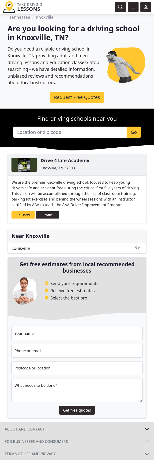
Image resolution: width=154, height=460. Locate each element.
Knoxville (44, 17)
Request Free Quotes (77, 97)
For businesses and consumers (36, 441)
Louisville (77, 248)
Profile (48, 215)
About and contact (24, 429)
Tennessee (19, 17)
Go (134, 132)
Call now (23, 215)
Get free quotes (77, 410)
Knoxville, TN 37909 (58, 168)
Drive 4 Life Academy (65, 160)
